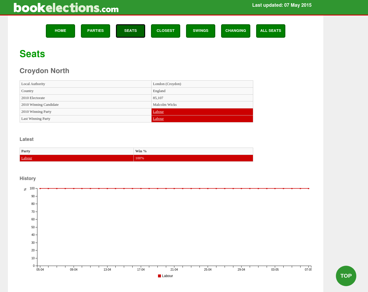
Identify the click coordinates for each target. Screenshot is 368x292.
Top (346, 276)
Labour (158, 112)
